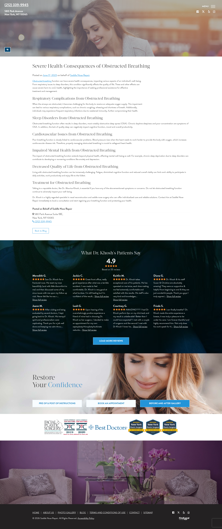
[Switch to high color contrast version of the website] (7, 49)
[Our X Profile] (203, 12)
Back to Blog (40, 230)
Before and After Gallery (165, 403)
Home (35, 512)
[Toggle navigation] (208, 6)
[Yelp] (184, 512)
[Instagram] (189, 512)
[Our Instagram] (214, 11)
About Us (48, 512)
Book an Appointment (111, 403)
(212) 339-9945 (42, 221)
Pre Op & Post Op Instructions (57, 403)
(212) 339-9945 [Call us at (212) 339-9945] (16, 5)
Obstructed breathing (41, 81)
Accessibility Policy (86, 518)
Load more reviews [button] (111, 341)
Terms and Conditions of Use (107, 512)
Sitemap (148, 512)
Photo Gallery (67, 512)
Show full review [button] (39, 299)
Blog (83, 512)
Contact (134, 512)
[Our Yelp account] (209, 11)
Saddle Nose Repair (80, 75)
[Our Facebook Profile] (198, 11)
